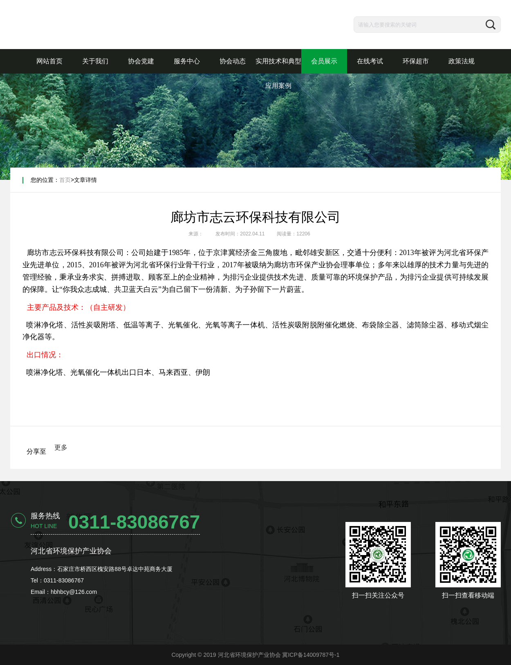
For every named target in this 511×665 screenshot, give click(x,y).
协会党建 (141, 61)
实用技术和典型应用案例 (278, 73)
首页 (65, 180)
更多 (60, 447)
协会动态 (233, 61)
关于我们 (95, 61)
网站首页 (49, 61)
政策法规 (461, 61)
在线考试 (370, 61)
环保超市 (416, 61)
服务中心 (187, 61)
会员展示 (324, 61)
